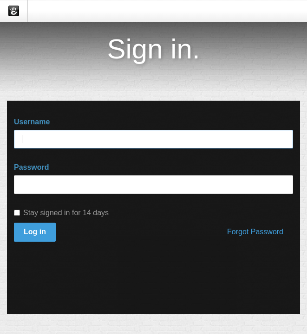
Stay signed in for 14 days (61, 213)
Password (31, 167)
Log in (35, 232)
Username (32, 122)
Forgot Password (255, 232)
